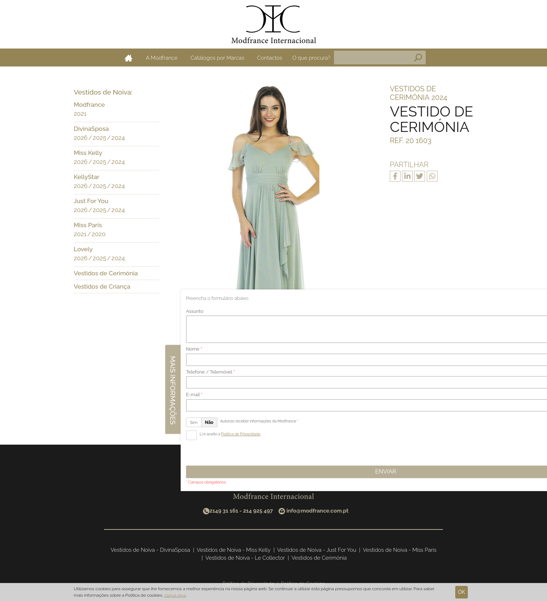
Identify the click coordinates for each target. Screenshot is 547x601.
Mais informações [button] (539, 295)
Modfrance (89, 104)
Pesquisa (418, 57)
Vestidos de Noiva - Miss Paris (400, 550)
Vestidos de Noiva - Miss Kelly (234, 550)
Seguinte (312, 407)
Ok (461, 592)
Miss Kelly (88, 152)
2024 (118, 137)
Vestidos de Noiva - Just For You (316, 550)
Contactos (269, 58)
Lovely (83, 249)
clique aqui (175, 595)
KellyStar (86, 176)
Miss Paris (88, 225)
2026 (80, 137)
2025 (99, 137)
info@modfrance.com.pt (317, 511)
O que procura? (311, 58)
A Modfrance (161, 58)
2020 (99, 234)
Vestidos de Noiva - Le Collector (245, 558)
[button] (152, 105)
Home (128, 58)
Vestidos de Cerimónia (106, 273)
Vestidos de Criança (102, 286)
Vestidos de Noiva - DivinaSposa (150, 550)
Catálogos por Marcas (217, 58)
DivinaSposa (91, 128)
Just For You (91, 201)
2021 (80, 113)
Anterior (234, 407)
